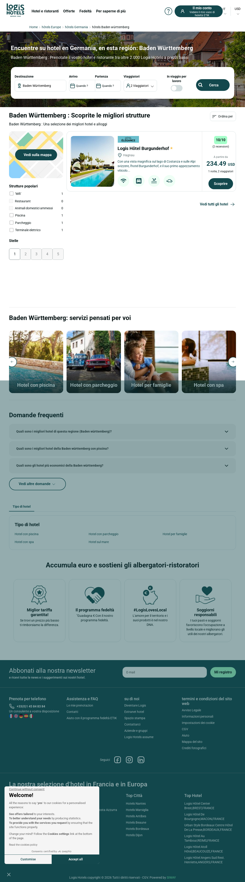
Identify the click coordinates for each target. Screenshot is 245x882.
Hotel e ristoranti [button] (45, 11)
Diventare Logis (135, 705)
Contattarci (132, 724)
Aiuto (185, 735)
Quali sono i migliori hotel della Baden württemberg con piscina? (62, 448)
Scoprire (221, 184)
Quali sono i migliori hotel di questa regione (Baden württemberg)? (64, 431)
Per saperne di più (111, 11)
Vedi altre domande (37, 484)
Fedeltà (85, 11)
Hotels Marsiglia (137, 810)
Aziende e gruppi (135, 730)
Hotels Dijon (134, 835)
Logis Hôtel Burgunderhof (145, 148)
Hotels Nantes (136, 803)
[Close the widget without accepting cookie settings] (27, 789)
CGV (185, 729)
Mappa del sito (192, 742)
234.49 (220, 163)
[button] (8, 874)
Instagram (129, 760)
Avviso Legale (191, 710)
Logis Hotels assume (138, 737)
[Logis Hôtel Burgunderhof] (92, 161)
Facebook (117, 760)
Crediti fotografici (194, 748)
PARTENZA (101, 76)
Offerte (69, 11)
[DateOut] (108, 86)
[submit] (223, 672)
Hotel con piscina (27, 534)
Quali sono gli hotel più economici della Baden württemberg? (59, 465)
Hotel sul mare (99, 542)
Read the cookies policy (23, 844)
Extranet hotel (134, 712)
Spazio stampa (134, 718)
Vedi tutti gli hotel (218, 204)
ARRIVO (73, 76)
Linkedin (141, 760)
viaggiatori (132, 76)
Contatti (72, 712)
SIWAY (171, 877)
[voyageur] (140, 86)
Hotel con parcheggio (103, 534)
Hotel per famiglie (175, 534)
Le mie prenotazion (80, 705)
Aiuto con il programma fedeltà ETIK (92, 718)
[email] (164, 672)
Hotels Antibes (136, 816)
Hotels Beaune (136, 822)
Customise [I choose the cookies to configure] (28, 859)
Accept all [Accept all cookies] (76, 859)
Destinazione (24, 76)
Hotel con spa (24, 542)
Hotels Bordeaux (137, 829)
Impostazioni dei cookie (198, 723)
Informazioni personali (197, 716)
